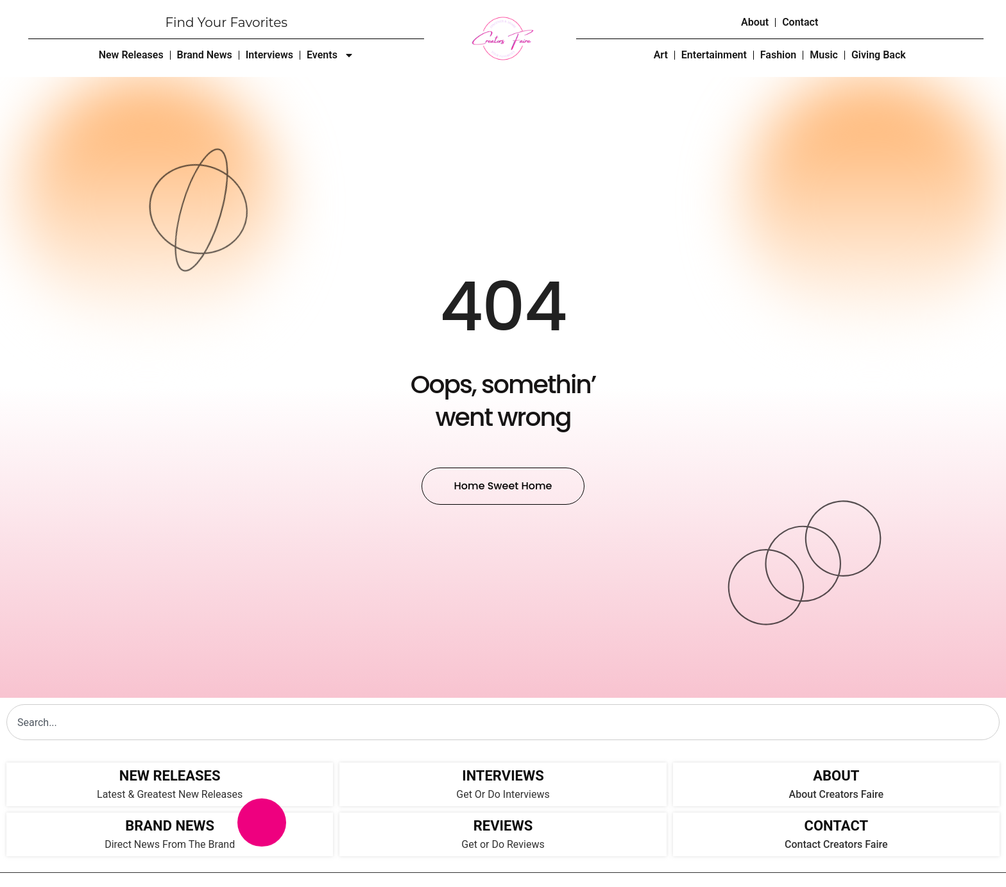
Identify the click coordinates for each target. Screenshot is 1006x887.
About (755, 22)
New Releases (131, 55)
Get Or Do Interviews (502, 794)
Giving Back (878, 55)
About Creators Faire (836, 794)
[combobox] (503, 722)
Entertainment (714, 55)
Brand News (204, 55)
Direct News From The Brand (170, 844)
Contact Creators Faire (836, 844)
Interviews (269, 55)
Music (824, 55)
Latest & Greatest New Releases (170, 794)
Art (661, 55)
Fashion (778, 55)
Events (330, 55)
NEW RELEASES (170, 776)
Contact (800, 22)
